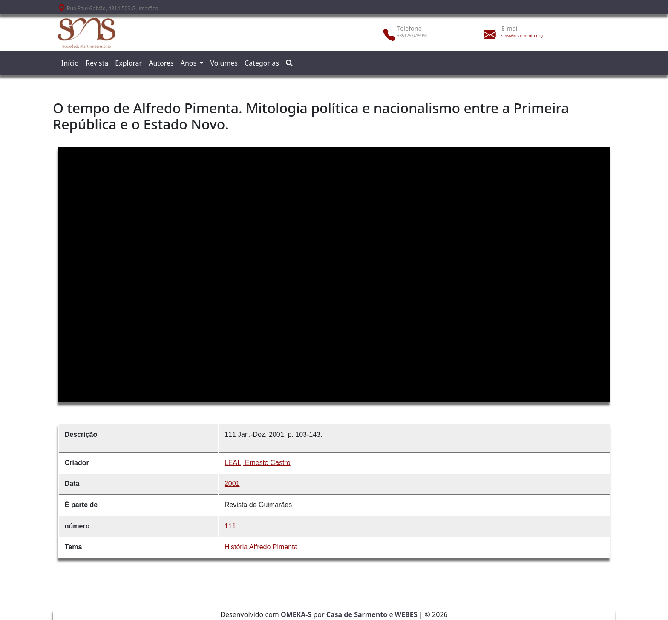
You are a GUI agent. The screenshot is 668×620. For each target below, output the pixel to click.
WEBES (406, 614)
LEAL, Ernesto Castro (258, 462)
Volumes (224, 63)
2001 (232, 483)
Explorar (128, 63)
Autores (161, 63)
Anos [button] (190, 63)
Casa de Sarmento (357, 614)
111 (230, 526)
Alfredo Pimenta (273, 547)
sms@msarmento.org (522, 35)
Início (70, 63)
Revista (97, 63)
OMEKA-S (296, 614)
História (236, 547)
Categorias (262, 63)
